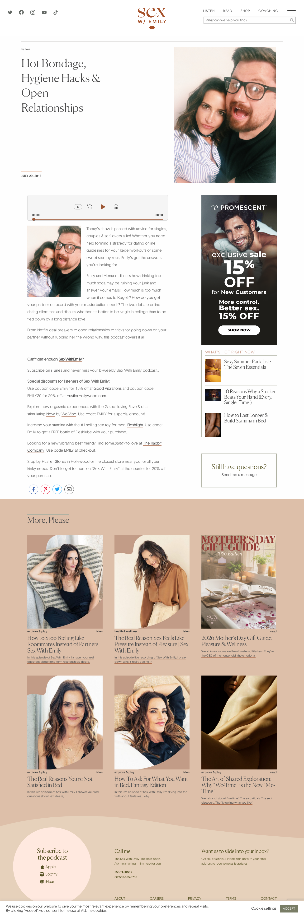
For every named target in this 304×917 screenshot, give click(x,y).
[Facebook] (22, 14)
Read (227, 11)
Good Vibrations (108, 389)
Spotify (48, 874)
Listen (209, 11)
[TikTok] (55, 14)
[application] (98, 207)
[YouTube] (44, 14)
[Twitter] (10, 14)
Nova (50, 414)
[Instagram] (33, 14)
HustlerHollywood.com (86, 396)
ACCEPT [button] (289, 908)
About (119, 899)
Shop (245, 11)
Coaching (268, 11)
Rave (133, 407)
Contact (269, 899)
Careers (157, 899)
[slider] (97, 219)
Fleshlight (135, 425)
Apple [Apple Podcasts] (48, 867)
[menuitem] (208, 11)
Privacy (194, 899)
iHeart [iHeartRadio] (48, 882)
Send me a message (239, 475)
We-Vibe (69, 414)
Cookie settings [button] (263, 909)
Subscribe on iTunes (44, 371)
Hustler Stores (54, 462)
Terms (231, 899)
